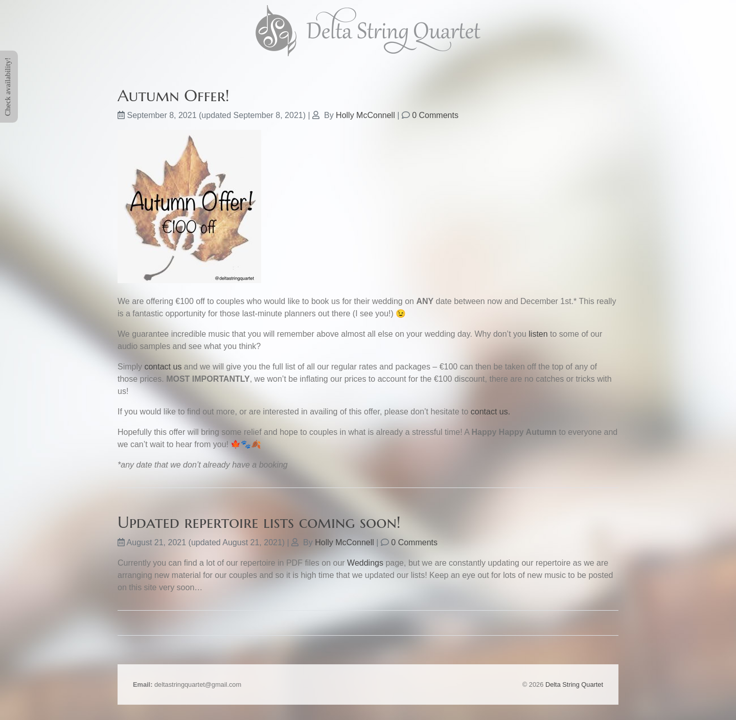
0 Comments (435, 115)
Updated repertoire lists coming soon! (259, 522)
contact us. (490, 411)
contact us (162, 366)
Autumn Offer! (173, 95)
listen (537, 334)
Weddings (365, 563)
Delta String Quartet (574, 684)
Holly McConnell (365, 115)
